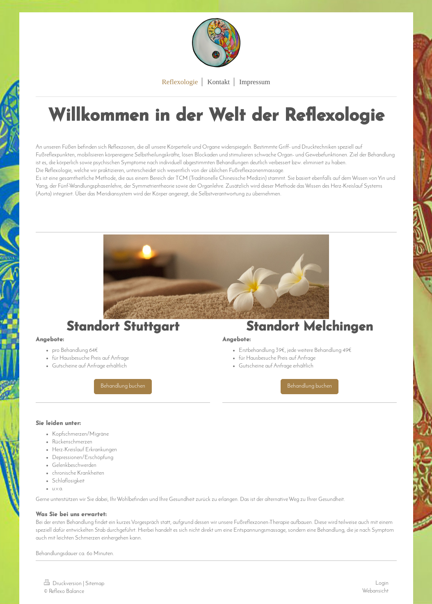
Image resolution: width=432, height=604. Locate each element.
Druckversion (63, 584)
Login (382, 583)
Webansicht (375, 591)
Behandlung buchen (123, 386)
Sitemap (94, 584)
